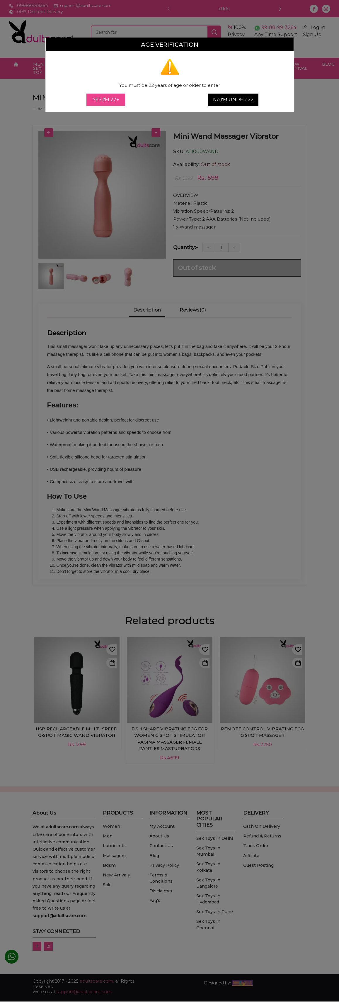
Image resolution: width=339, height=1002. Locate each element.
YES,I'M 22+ (106, 99)
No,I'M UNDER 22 (233, 99)
